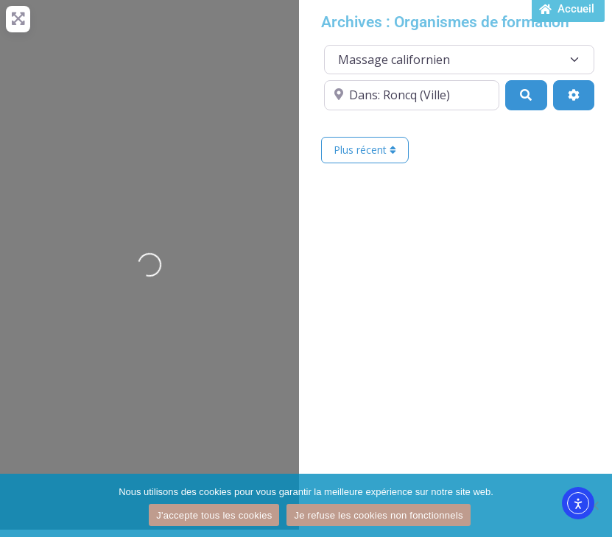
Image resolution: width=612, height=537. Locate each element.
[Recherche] (525, 95)
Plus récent (365, 150)
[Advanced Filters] (573, 95)
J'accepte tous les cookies (214, 515)
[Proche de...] (412, 95)
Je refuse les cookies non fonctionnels (378, 515)
